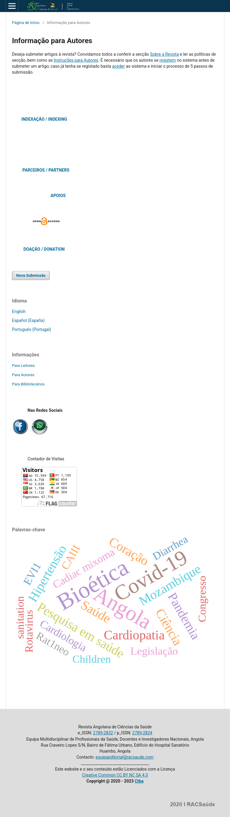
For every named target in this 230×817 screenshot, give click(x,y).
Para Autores (23, 375)
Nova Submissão (31, 275)
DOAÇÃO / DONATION (44, 249)
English (18, 311)
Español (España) (28, 320)
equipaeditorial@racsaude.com (124, 757)
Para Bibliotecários (28, 384)
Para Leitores (23, 365)
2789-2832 (103, 732)
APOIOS (58, 195)
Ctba (139, 781)
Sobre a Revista (164, 54)
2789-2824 (142, 732)
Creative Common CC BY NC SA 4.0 (115, 775)
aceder (118, 66)
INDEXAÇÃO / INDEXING (44, 119)
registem (167, 60)
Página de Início (26, 22)
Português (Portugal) (31, 329)
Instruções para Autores (76, 60)
